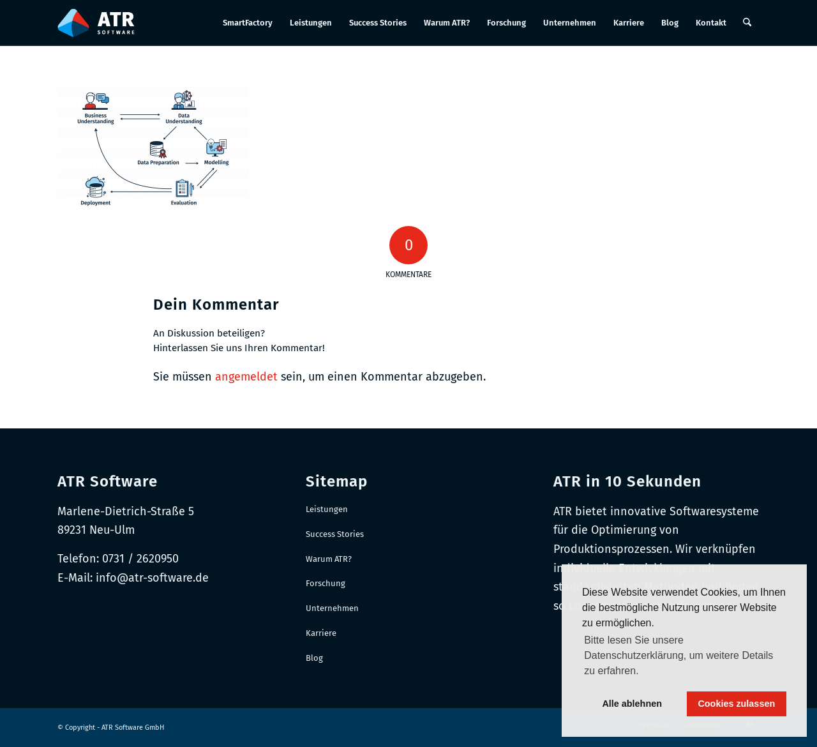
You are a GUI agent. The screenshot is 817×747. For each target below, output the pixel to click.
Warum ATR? (329, 559)
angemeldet (246, 377)
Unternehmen (332, 608)
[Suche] (747, 23)
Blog (314, 658)
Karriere (321, 633)
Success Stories (335, 534)
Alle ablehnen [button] (632, 703)
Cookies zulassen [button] (736, 703)
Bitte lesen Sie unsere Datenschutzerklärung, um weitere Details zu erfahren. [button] (678, 655)
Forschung (325, 583)
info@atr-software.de (152, 578)
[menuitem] (247, 23)
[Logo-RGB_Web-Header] (96, 23)
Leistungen (327, 509)
